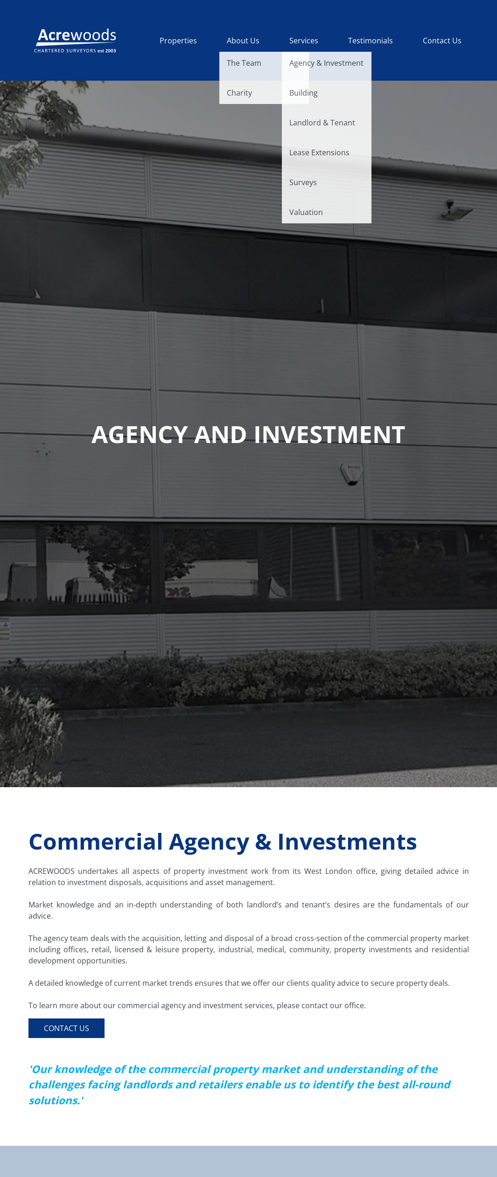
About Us (243, 40)
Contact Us (442, 40)
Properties (178, 40)
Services (303, 40)
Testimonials (370, 40)
